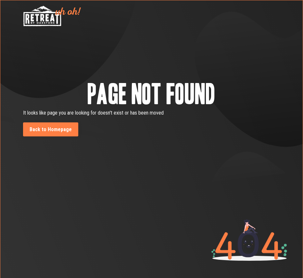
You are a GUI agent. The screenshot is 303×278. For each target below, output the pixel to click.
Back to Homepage (51, 129)
